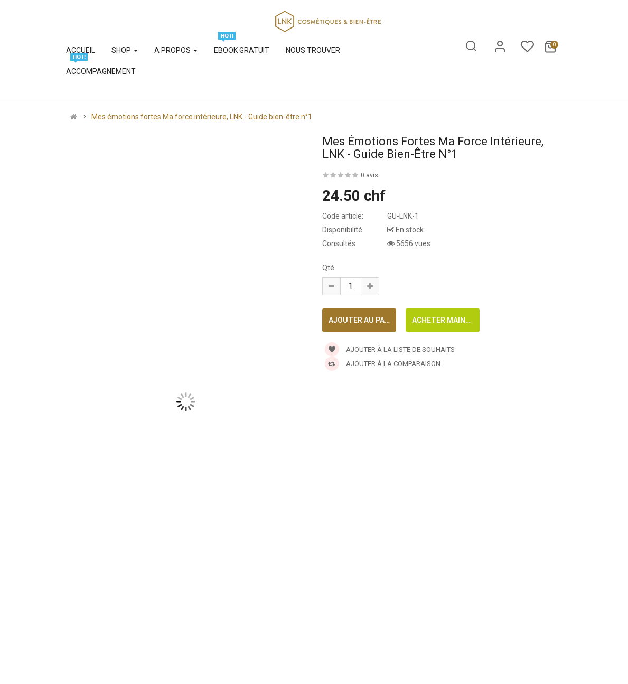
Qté (328, 268)
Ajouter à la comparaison (382, 364)
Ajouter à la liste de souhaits (390, 349)
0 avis (369, 175)
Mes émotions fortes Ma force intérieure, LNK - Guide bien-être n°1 (201, 116)
